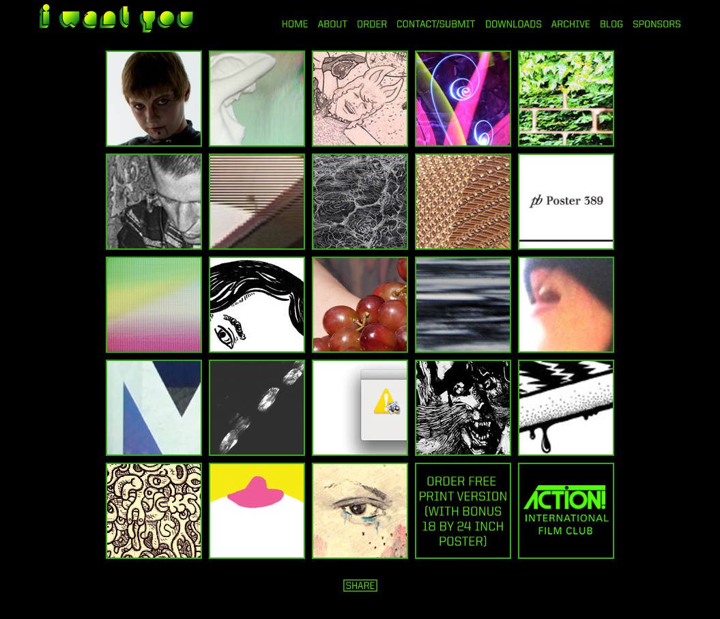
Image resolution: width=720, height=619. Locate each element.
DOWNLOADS (513, 24)
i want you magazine (116, 20)
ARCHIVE (570, 24)
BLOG (612, 24)
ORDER (372, 24)
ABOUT (332, 24)
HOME (295, 24)
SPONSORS (657, 24)
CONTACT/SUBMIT (436, 24)
